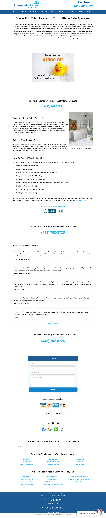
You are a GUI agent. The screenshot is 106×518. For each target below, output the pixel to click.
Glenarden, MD (79, 459)
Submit (53, 390)
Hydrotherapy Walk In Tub (53, 482)
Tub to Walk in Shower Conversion (53, 484)
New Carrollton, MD (53, 464)
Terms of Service (65, 514)
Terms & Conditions (58, 508)
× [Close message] (95, 512)
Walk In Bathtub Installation (79, 477)
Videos (61, 11)
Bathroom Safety (26, 482)
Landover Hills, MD (53, 461)
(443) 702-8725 (83, 6)
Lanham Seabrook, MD (26, 464)
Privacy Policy (46, 508)
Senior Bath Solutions (26, 484)
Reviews (44, 11)
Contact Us (89, 11)
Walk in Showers (53, 479)
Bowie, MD (26, 459)
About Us (70, 11)
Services (23, 12)
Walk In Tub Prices (79, 482)
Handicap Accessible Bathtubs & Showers (79, 479)
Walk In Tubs (26, 477)
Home (14, 11)
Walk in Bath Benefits (26, 479)
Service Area (34, 11)
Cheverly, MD (53, 459)
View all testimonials (53, 323)
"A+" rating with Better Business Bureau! (53, 206)
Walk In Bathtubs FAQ (53, 477)
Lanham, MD (80, 461)
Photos (53, 11)
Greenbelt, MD (26, 461)
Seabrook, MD (80, 464)
